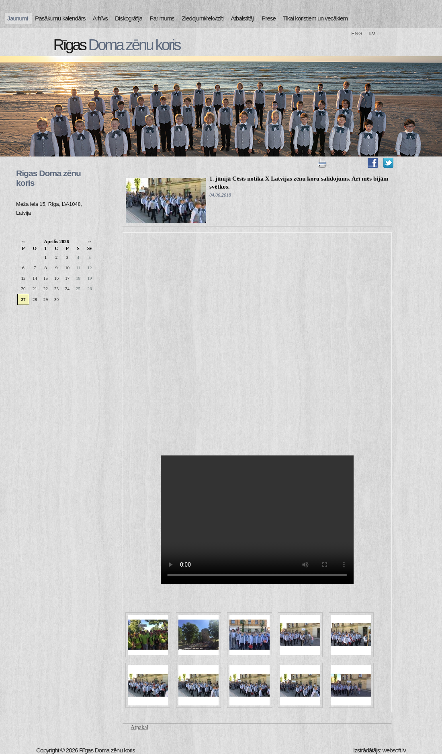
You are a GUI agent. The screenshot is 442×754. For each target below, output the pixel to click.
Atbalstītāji (242, 18)
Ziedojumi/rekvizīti (202, 18)
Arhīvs (100, 18)
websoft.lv (394, 750)
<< (23, 242)
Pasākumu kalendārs (60, 18)
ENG (356, 33)
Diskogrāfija (128, 18)
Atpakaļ (139, 727)
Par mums (161, 18)
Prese (269, 18)
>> (89, 242)
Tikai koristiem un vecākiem (315, 18)
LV (372, 33)
